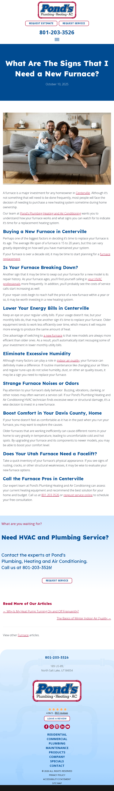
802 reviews (61, 713)
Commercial (57, 739)
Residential (57, 734)
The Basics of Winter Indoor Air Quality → (84, 618)
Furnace (23, 635)
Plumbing (57, 743)
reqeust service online (78, 495)
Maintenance (57, 747)
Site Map (57, 783)
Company (57, 756)
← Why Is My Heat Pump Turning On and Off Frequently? (41, 611)
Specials (57, 761)
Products (57, 752)
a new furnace (52, 335)
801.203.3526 (50, 495)
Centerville (83, 193)
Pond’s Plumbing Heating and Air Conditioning (50, 213)
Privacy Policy (57, 775)
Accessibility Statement (57, 779)
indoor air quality (68, 360)
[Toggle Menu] (57, 39)
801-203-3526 (56, 32)
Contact (57, 765)
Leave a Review (57, 718)
